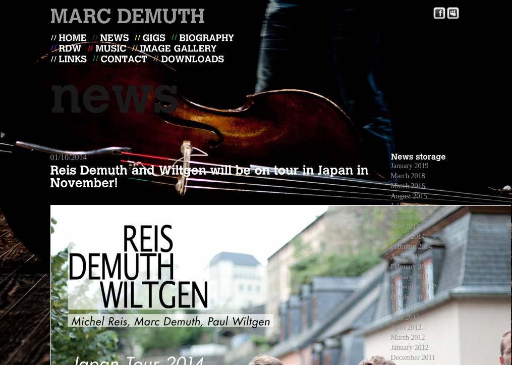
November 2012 (414, 287)
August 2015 (409, 196)
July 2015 (405, 206)
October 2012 (410, 297)
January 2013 (410, 277)
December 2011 (413, 357)
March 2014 (408, 236)
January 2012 (410, 347)
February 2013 (411, 267)
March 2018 (408, 176)
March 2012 (408, 337)
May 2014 (405, 226)
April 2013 (406, 256)
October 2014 (410, 216)
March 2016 (408, 186)
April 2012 (406, 327)
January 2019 (410, 166)
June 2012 (405, 317)
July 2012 (405, 307)
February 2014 (411, 246)
